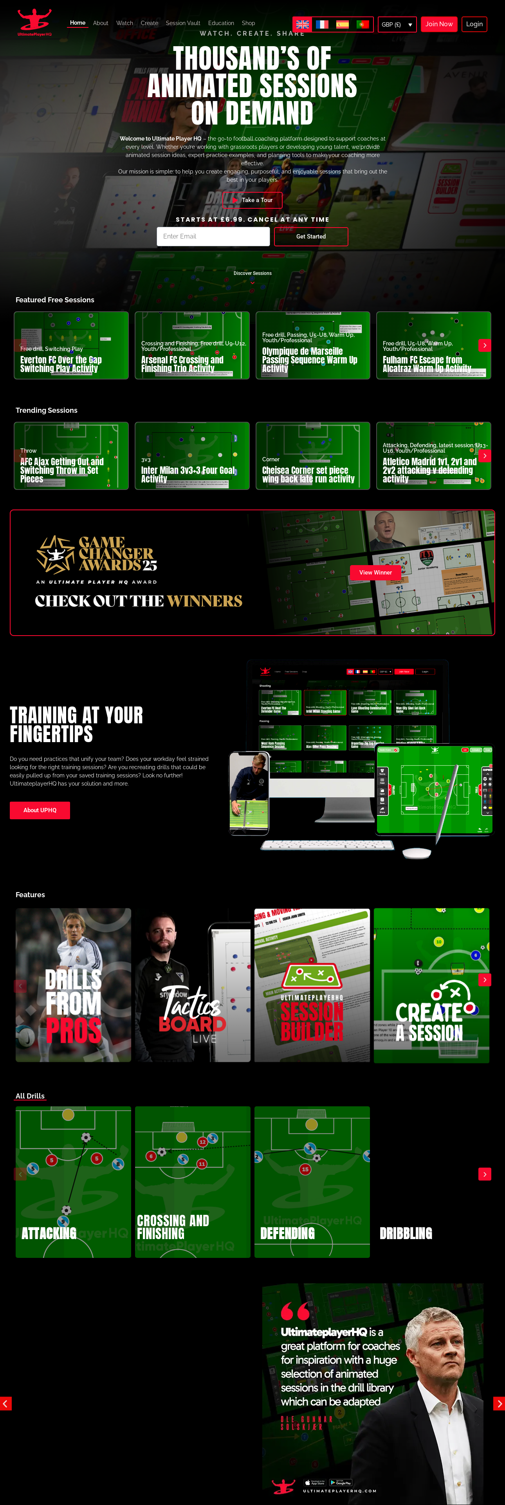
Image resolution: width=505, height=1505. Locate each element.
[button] (20, 354)
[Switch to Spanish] (342, 24)
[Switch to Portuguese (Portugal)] (363, 24)
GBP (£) (391, 25)
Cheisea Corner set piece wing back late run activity (308, 484)
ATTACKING (49, 1243)
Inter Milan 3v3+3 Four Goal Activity (187, 484)
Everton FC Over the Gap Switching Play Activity (61, 373)
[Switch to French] (322, 24)
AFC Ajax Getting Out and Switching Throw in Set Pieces (62, 479)
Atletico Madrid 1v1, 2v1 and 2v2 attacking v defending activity (430, 479)
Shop (248, 23)
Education (221, 23)
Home (77, 23)
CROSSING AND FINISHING (173, 1236)
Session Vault (183, 23)
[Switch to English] (302, 24)
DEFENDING (287, 1243)
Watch (124, 23)
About (100, 23)
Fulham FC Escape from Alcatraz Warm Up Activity (427, 373)
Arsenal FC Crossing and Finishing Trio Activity (182, 373)
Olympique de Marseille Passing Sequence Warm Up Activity (309, 369)
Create (149, 23)
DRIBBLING (406, 1243)
